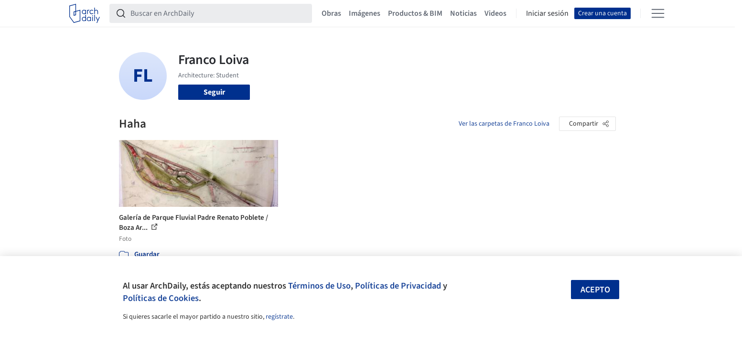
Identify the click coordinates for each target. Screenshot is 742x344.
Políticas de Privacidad (398, 286)
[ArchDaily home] (84, 13)
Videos (495, 13)
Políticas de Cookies (161, 298)
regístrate (279, 317)
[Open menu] (658, 13)
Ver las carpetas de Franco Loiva (504, 123)
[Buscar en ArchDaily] (218, 13)
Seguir (214, 92)
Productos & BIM (415, 13)
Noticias (463, 13)
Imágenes (364, 13)
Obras (331, 13)
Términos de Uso (319, 286)
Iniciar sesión (547, 13)
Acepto (595, 290)
